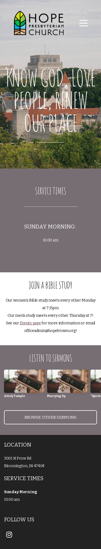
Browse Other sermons (51, 417)
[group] (24, 386)
